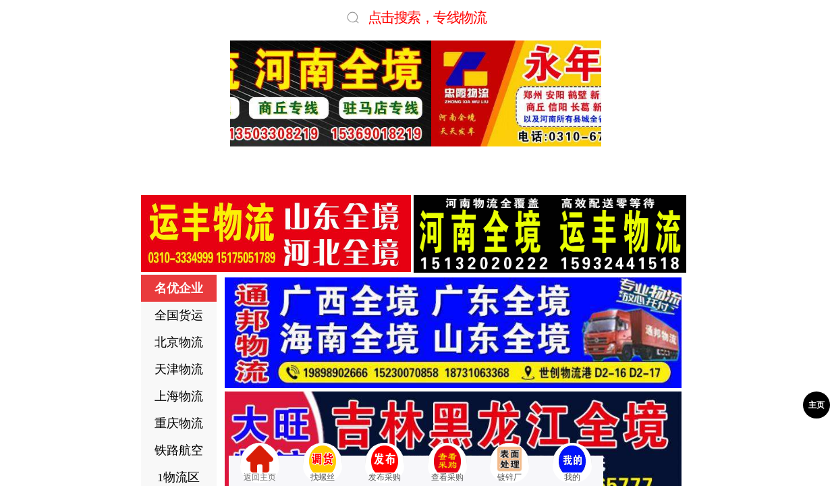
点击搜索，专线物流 (427, 17)
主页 (816, 405)
